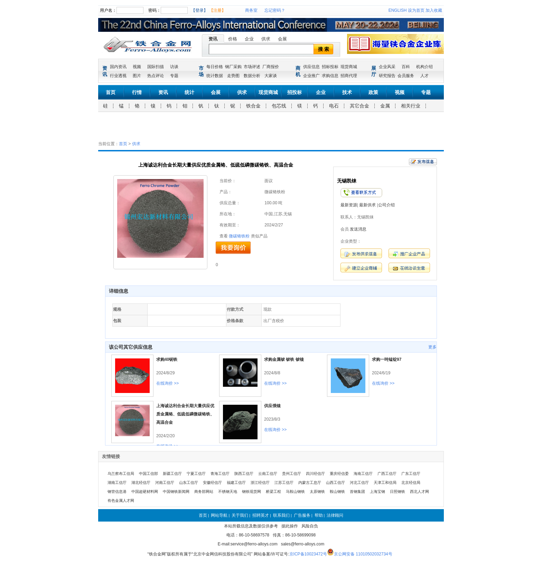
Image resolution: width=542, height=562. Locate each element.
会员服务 (406, 75)
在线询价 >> (167, 383)
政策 (373, 92)
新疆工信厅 (172, 473)
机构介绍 (424, 66)
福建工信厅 (236, 482)
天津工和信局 (385, 482)
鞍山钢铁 (337, 491)
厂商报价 (270, 66)
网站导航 (219, 515)
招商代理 (348, 75)
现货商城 (348, 66)
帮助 (319, 515)
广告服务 (302, 515)
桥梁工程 (273, 491)
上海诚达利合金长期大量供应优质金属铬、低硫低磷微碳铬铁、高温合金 (185, 414)
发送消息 (358, 229)
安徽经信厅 (212, 482)
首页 (110, 92)
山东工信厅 (188, 482)
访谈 (174, 66)
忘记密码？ (274, 10)
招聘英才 (260, 515)
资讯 (212, 38)
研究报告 (387, 75)
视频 (137, 66)
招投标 (294, 92)
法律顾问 (335, 515)
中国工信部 (148, 473)
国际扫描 (155, 66)
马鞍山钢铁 (295, 491)
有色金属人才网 (121, 500)
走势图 (233, 75)
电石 (334, 106)
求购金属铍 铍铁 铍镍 (284, 359)
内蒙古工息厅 (309, 482)
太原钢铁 (317, 491)
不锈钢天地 (227, 491)
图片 (137, 75)
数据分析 (252, 75)
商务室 (251, 10)
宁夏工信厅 (196, 473)
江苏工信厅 (283, 482)
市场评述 (252, 66)
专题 (174, 75)
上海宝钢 (377, 491)
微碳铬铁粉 (239, 236)
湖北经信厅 (140, 482)
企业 (249, 38)
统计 (189, 92)
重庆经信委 (339, 473)
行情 (137, 92)
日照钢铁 (397, 491)
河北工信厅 (359, 482)
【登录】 (199, 10)
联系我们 (281, 515)
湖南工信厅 (117, 482)
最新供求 (367, 205)
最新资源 (348, 205)
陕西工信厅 (243, 473)
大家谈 (270, 75)
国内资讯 (118, 66)
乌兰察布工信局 (121, 473)
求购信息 (330, 75)
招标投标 (330, 66)
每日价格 (214, 66)
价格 (232, 38)
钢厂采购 (233, 66)
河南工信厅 (164, 482)
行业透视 (118, 75)
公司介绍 (386, 205)
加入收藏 (434, 10)
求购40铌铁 (166, 359)
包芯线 (279, 106)
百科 (406, 66)
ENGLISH (398, 10)
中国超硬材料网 (144, 491)
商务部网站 (203, 491)
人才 (424, 75)
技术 (347, 92)
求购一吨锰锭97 (386, 359)
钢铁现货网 (251, 491)
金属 (385, 106)
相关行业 (410, 106)
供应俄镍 (272, 405)
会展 (282, 38)
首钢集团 (357, 491)
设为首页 (416, 10)
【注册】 (217, 10)
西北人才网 (419, 491)
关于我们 (240, 515)
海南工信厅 (363, 473)
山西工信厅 (335, 482)
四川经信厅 (315, 473)
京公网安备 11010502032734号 (363, 554)
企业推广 (311, 75)
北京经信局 (410, 482)
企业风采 (387, 66)
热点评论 (155, 75)
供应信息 (311, 66)
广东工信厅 (410, 473)
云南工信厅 (267, 473)
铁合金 (253, 106)
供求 (265, 38)
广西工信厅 (386, 473)
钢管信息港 (117, 491)
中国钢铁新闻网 (176, 491)
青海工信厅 (220, 473)
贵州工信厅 (291, 473)
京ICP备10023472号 (308, 554)
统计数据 (214, 75)
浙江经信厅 (260, 482)
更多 (432, 347)
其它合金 (359, 106)
